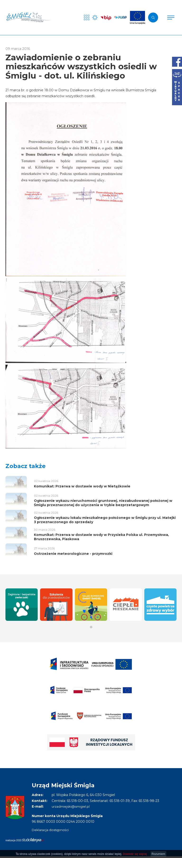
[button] (91, 627)
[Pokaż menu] (171, 17)
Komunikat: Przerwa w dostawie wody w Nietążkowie (82, 486)
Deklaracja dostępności (50, 830)
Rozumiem (158, 854)
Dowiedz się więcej (135, 854)
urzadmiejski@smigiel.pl (71, 806)
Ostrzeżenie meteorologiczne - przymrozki (73, 554)
